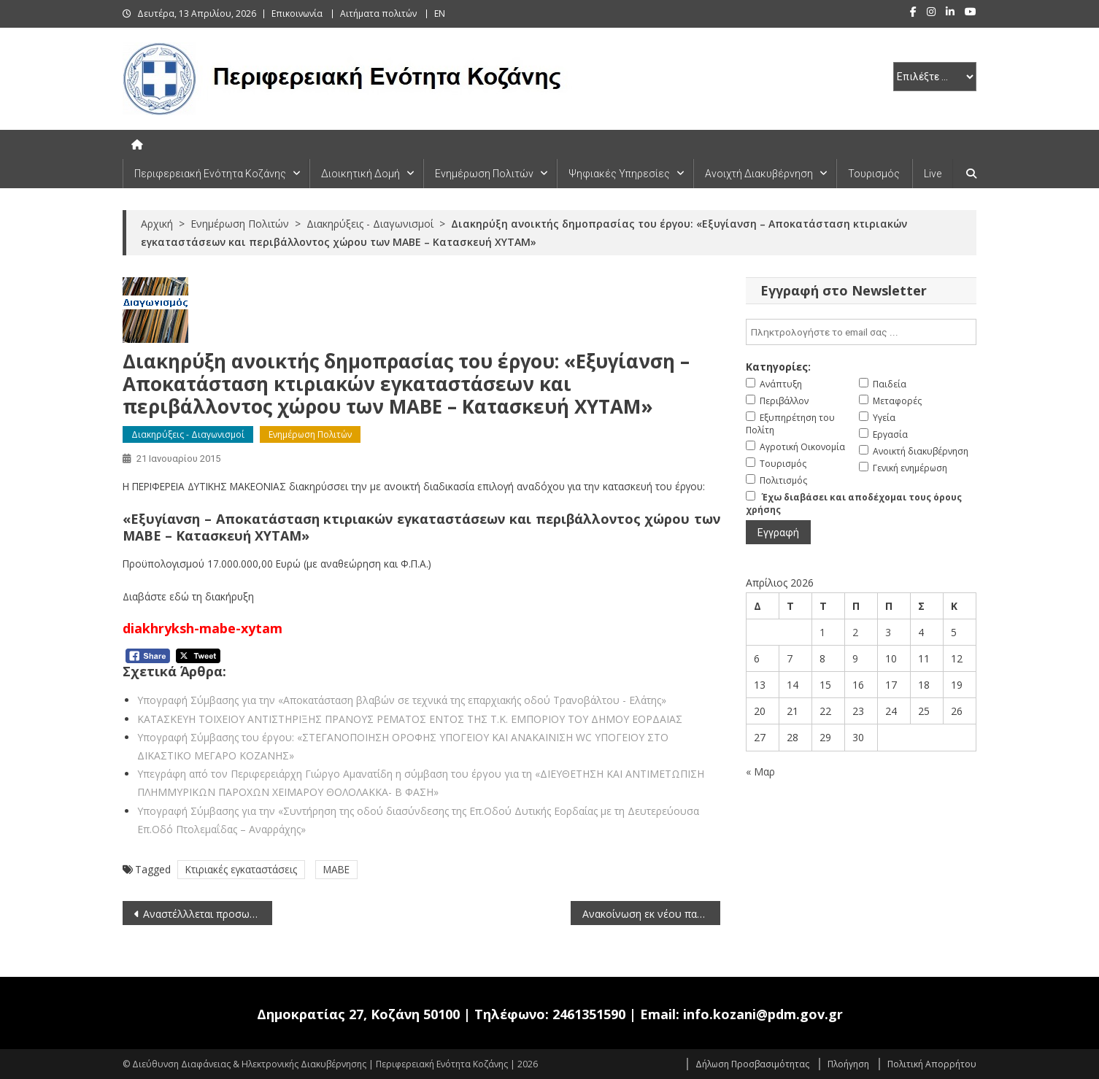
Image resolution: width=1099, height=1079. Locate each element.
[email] (861, 332)
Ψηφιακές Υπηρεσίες (619, 173)
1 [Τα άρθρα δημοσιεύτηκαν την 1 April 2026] (822, 632)
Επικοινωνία (297, 13)
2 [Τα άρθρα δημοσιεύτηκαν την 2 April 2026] (855, 632)
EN (439, 13)
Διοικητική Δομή (360, 173)
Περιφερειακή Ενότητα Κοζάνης (210, 173)
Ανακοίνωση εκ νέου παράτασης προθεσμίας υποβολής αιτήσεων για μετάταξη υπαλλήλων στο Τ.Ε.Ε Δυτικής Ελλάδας (651, 914)
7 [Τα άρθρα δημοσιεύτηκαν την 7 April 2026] (790, 658)
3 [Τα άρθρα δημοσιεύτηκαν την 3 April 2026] (888, 632)
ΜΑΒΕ (336, 869)
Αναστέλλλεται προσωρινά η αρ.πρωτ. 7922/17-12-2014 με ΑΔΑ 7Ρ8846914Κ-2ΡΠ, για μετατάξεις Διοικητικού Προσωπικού (207, 914)
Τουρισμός (874, 173)
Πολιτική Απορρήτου (931, 1064)
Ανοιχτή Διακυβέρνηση (759, 173)
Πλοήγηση (848, 1064)
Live (932, 173)
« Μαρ (760, 771)
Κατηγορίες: (778, 367)
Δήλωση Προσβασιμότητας (752, 1064)
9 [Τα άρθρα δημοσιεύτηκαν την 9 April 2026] (855, 658)
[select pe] (934, 76)
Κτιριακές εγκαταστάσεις (241, 869)
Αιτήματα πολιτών (378, 13)
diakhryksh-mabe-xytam (202, 628)
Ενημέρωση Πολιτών (484, 173)
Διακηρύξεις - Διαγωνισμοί (187, 434)
